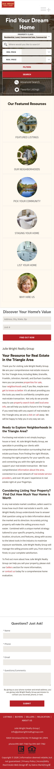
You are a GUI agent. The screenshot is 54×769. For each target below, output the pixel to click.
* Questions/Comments (14, 670)
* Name (6, 630)
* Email (6, 657)
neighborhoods (14, 386)
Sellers (9, 567)
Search (27, 74)
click (30, 415)
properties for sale (33, 382)
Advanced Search (27, 82)
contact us (10, 571)
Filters (27, 67)
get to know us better (12, 390)
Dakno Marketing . (41, 765)
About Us (27, 720)
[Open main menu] (43, 9)
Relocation (43, 717)
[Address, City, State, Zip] (27, 319)
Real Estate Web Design (15, 765)
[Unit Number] (27, 327)
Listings (7, 717)
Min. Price (11, 52)
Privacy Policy (28, 761)
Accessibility (43, 761)
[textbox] (28, 44)
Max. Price (11, 59)
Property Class (25, 36)
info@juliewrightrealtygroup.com (27, 732)
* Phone (7, 644)
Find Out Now (27, 337)
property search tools (24, 402)
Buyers (19, 717)
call (37, 415)
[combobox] (27, 36)
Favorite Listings (27, 89)
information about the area (31, 470)
